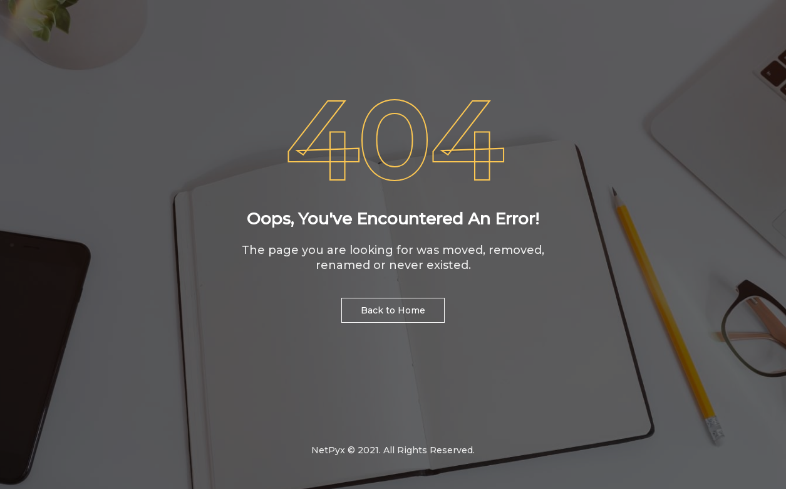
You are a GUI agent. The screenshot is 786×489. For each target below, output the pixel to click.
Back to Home (393, 310)
